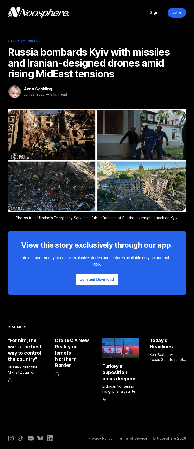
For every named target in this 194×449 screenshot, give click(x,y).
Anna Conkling (38, 88)
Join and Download (97, 279)
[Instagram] (11, 438)
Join (177, 12)
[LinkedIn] (50, 438)
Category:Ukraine (24, 41)
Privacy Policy (100, 438)
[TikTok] (21, 438)
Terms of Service (133, 438)
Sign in (156, 12)
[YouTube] (31, 438)
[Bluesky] (40, 438)
